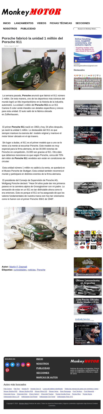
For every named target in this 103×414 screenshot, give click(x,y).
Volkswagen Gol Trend (47, 397)
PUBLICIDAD (43, 368)
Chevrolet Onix (22, 394)
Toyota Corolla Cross (62, 394)
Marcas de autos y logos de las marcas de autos (87, 237)
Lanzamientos (23, 23)
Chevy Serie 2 (34, 394)
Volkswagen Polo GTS (65, 397)
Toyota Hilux (76, 394)
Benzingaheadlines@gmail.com (85, 66)
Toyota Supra (87, 394)
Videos (41, 23)
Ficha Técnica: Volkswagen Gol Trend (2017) (87, 133)
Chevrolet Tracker (47, 394)
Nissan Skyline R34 (26, 391)
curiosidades (20, 269)
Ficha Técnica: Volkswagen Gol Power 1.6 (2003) (87, 107)
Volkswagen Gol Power (29, 397)
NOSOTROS (42, 363)
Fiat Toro (17, 389)
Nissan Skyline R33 (10, 391)
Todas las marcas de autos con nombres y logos (81, 389)
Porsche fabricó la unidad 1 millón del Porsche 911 (32, 40)
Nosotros (10, 28)
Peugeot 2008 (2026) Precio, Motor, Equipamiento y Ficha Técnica (88, 212)
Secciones (82, 23)
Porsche (41, 269)
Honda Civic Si (36, 389)
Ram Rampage (65, 391)
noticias (32, 269)
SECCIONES (42, 373)
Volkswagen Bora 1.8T (11, 397)
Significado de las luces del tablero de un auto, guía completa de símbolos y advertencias (87, 83)
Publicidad (28, 28)
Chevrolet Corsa (9, 394)
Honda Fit (25, 389)
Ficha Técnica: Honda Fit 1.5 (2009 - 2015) (88, 185)
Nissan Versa (53, 391)
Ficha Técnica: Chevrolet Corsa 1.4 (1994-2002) (87, 159)
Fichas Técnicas (61, 23)
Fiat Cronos (8, 389)
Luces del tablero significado (53, 389)
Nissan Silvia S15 (41, 391)
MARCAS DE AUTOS (47, 377)
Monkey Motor (23, 403)
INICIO (39, 359)
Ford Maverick (89, 391)
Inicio (7, 23)
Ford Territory (77, 391)
